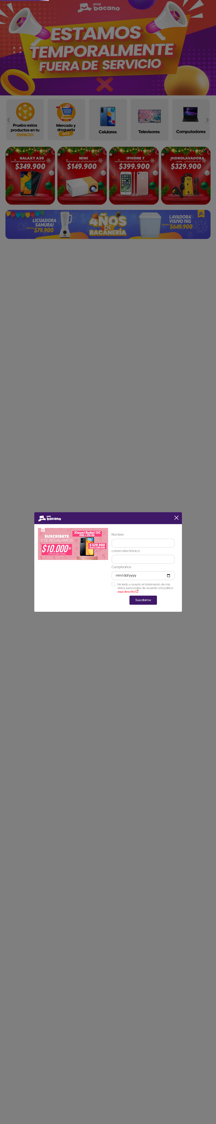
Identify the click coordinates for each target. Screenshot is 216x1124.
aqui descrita (127, 591)
